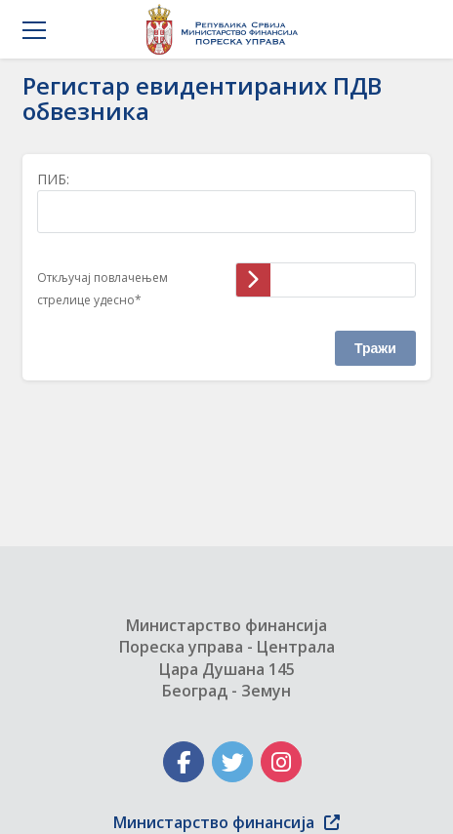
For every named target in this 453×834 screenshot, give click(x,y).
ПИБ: (53, 179)
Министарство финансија (226, 822)
